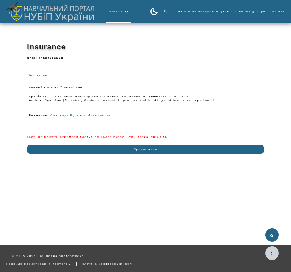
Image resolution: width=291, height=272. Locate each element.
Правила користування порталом (38, 264)
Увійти (278, 11)
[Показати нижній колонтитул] (272, 253)
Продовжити (145, 149)
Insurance (38, 75)
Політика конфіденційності (106, 264)
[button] (166, 11)
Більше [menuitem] (116, 11)
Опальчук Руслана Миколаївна (80, 115)
